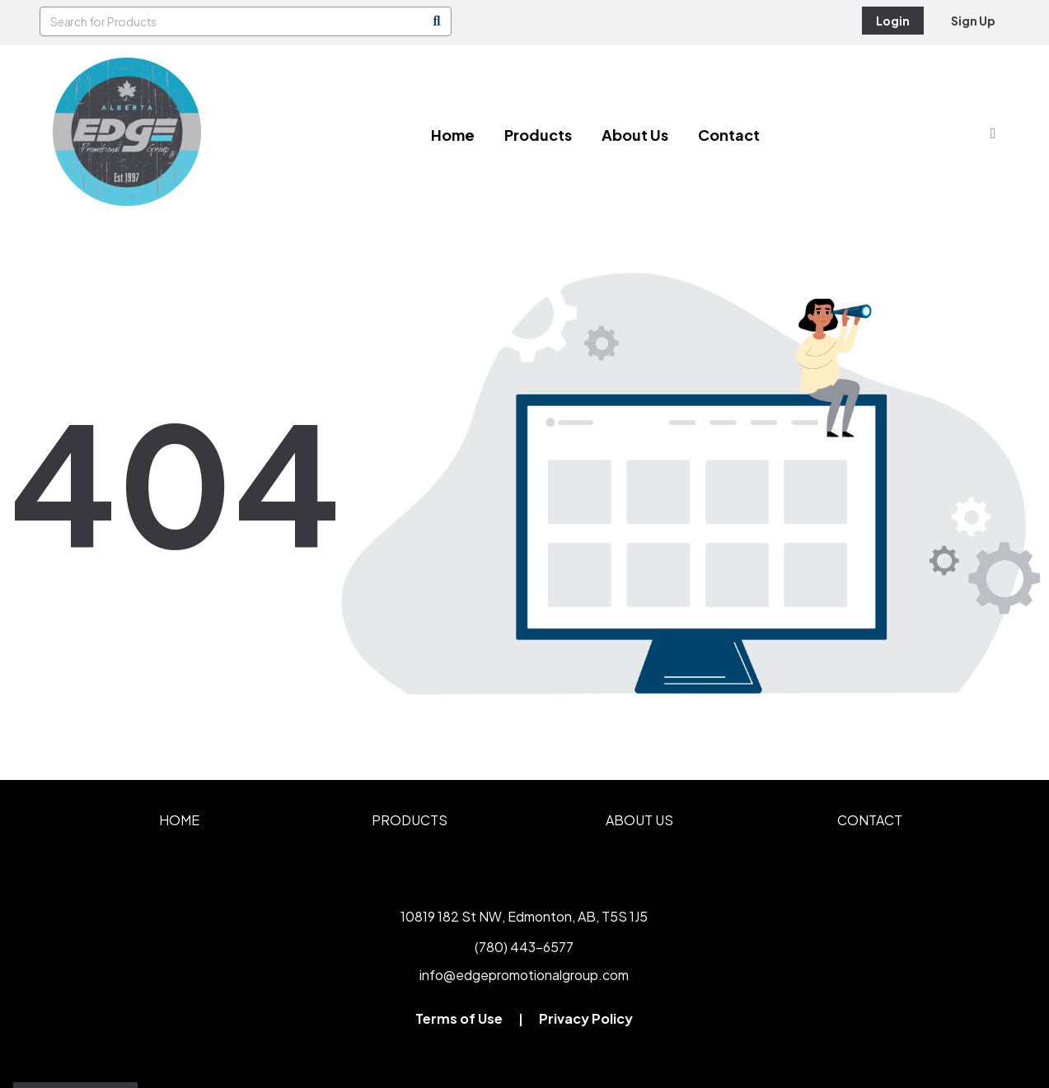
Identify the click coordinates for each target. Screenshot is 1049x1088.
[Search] (437, 21)
